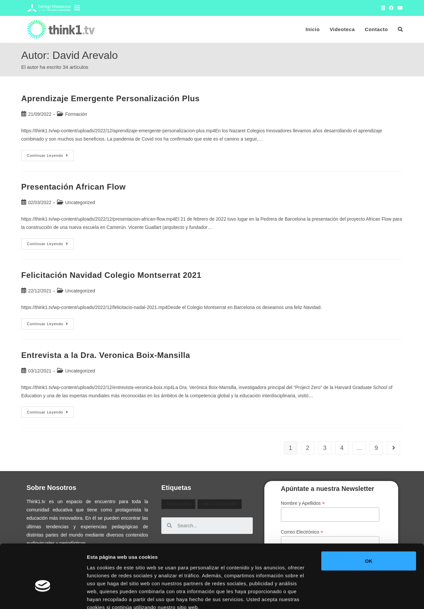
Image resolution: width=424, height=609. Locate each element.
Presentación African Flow (73, 186)
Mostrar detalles (356, 596)
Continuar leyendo (50, 153)
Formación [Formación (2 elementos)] (178, 504)
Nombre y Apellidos (303, 503)
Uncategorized (80, 202)
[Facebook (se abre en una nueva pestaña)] (391, 8)
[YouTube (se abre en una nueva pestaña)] (399, 8)
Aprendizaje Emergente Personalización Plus (110, 98)
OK (369, 523)
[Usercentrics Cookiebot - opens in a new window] (43, 596)
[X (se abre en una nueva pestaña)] (383, 8)
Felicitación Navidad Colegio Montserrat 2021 (111, 275)
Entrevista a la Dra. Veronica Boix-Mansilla (105, 355)
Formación (76, 114)
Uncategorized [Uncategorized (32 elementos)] (220, 504)
